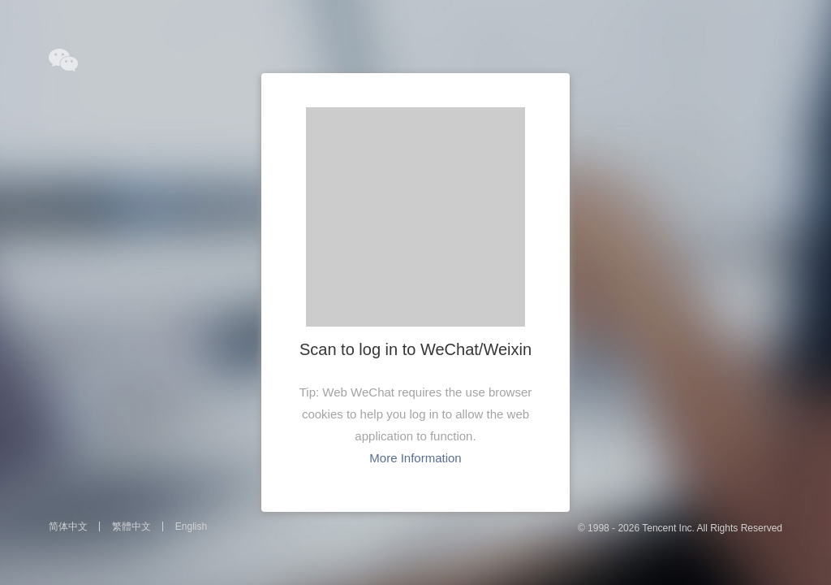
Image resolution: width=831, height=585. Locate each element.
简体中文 (68, 526)
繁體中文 (131, 526)
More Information (415, 458)
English (191, 526)
